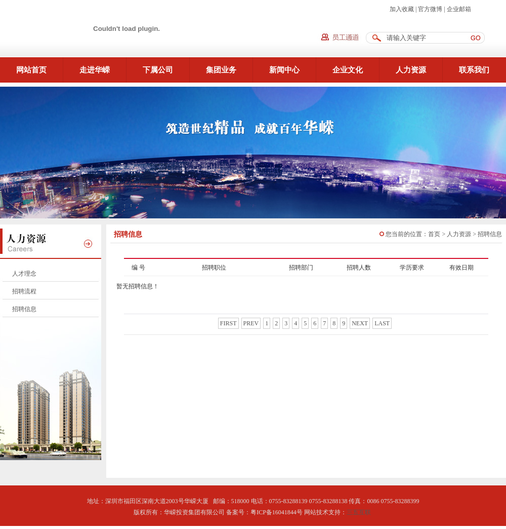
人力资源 (411, 70)
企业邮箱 (459, 9)
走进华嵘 (94, 70)
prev (251, 323)
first (228, 323)
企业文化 (347, 70)
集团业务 (221, 70)
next (360, 323)
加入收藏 (402, 9)
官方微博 (430, 9)
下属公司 (158, 70)
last (382, 323)
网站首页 (31, 70)
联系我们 (474, 70)
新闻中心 (284, 70)
